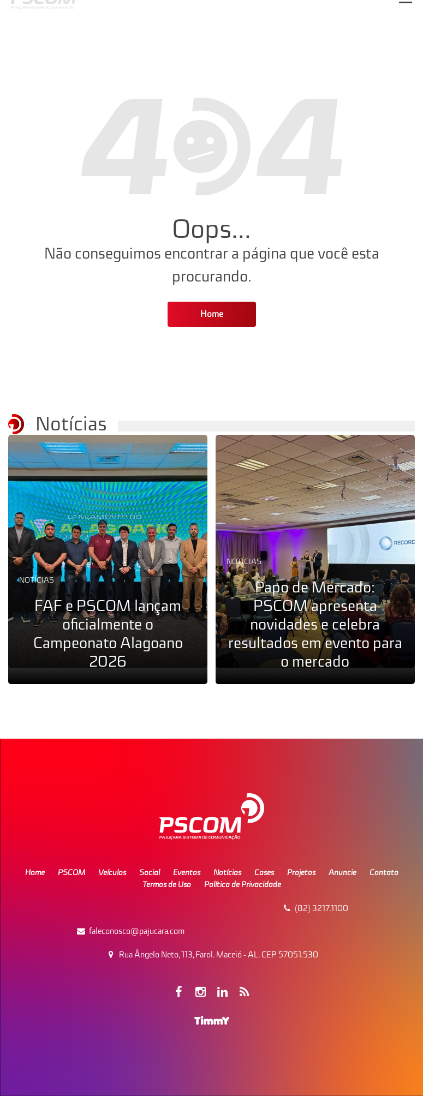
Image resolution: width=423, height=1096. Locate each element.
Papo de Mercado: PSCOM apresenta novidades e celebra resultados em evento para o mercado (315, 624)
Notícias (36, 580)
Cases (264, 872)
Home (211, 314)
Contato (384, 872)
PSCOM (71, 872)
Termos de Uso (166, 884)
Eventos (186, 872)
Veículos (112, 872)
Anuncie (342, 872)
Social (149, 872)
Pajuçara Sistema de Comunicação (199, 59)
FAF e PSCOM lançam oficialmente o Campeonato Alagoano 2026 (108, 633)
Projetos (301, 872)
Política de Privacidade (242, 884)
